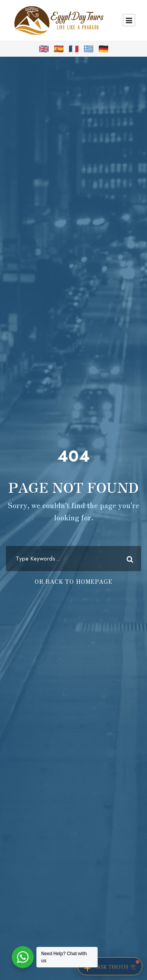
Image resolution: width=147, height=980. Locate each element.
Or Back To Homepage (73, 581)
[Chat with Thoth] (110, 966)
